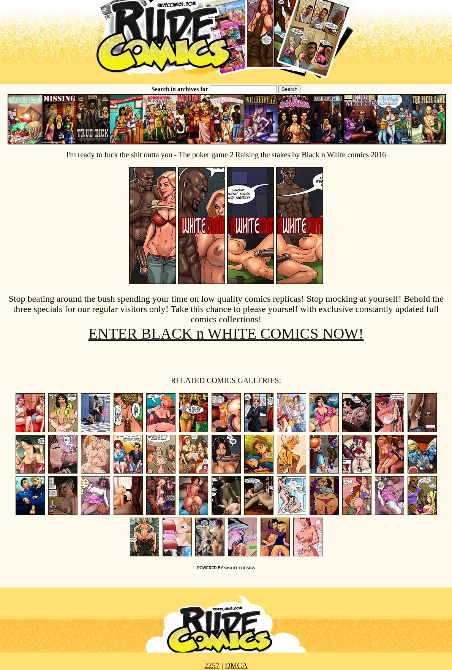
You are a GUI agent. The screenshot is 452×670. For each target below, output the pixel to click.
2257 (212, 665)
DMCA (236, 665)
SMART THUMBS (239, 568)
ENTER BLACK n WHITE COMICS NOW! (226, 333)
